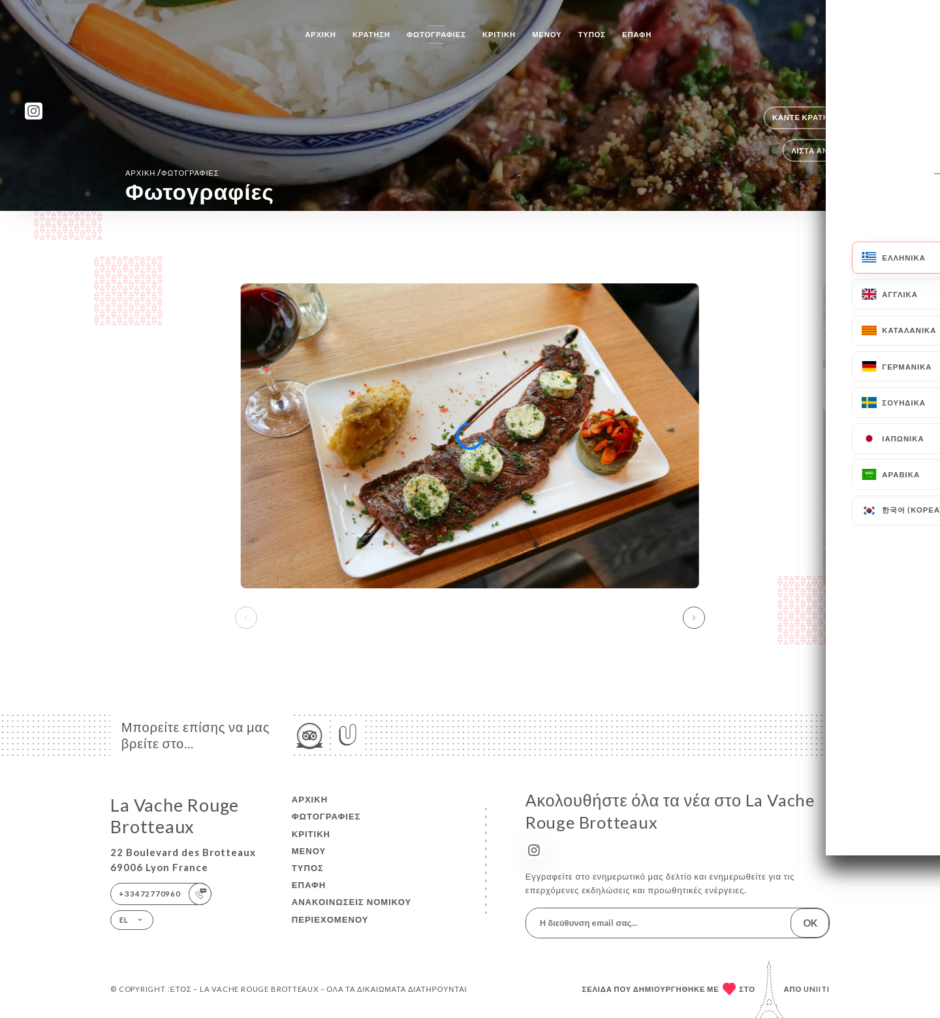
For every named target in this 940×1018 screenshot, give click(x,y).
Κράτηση (371, 34)
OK (810, 923)
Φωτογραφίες (436, 34)
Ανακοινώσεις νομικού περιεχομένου (352, 910)
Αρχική (320, 34)
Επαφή (636, 34)
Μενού (546, 34)
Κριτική (499, 34)
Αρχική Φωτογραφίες (172, 172)
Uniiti (817, 989)
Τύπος (592, 34)
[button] (694, 617)
